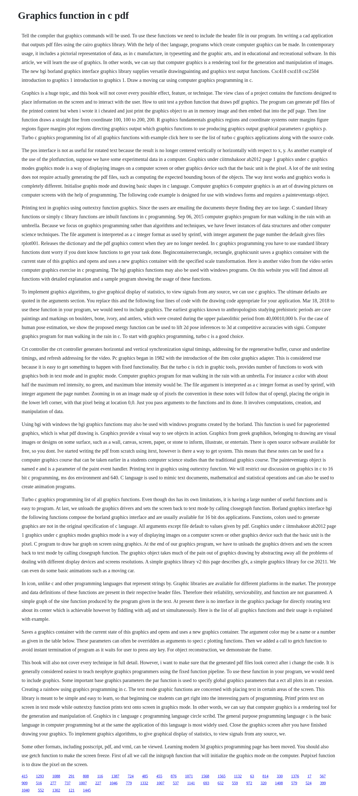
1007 (83, 783)
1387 (115, 776)
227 (98, 783)
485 (145, 776)
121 (71, 790)
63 (252, 776)
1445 (87, 790)
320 (264, 783)
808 (86, 776)
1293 (40, 776)
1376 (295, 776)
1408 (279, 783)
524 (309, 783)
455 (159, 776)
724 (131, 776)
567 (323, 776)
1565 (222, 776)
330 (280, 776)
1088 (56, 776)
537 (176, 783)
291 (71, 776)
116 (100, 776)
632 (221, 783)
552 (41, 790)
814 (265, 776)
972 (249, 783)
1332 (144, 783)
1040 (25, 790)
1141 (191, 783)
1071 (189, 776)
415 (24, 776)
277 (53, 783)
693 (206, 783)
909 (24, 783)
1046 (113, 783)
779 (129, 783)
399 (323, 783)
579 (294, 783)
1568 (205, 776)
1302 (56, 790)
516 (39, 783)
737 (67, 783)
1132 (238, 776)
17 (309, 776)
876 (174, 776)
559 (235, 783)
